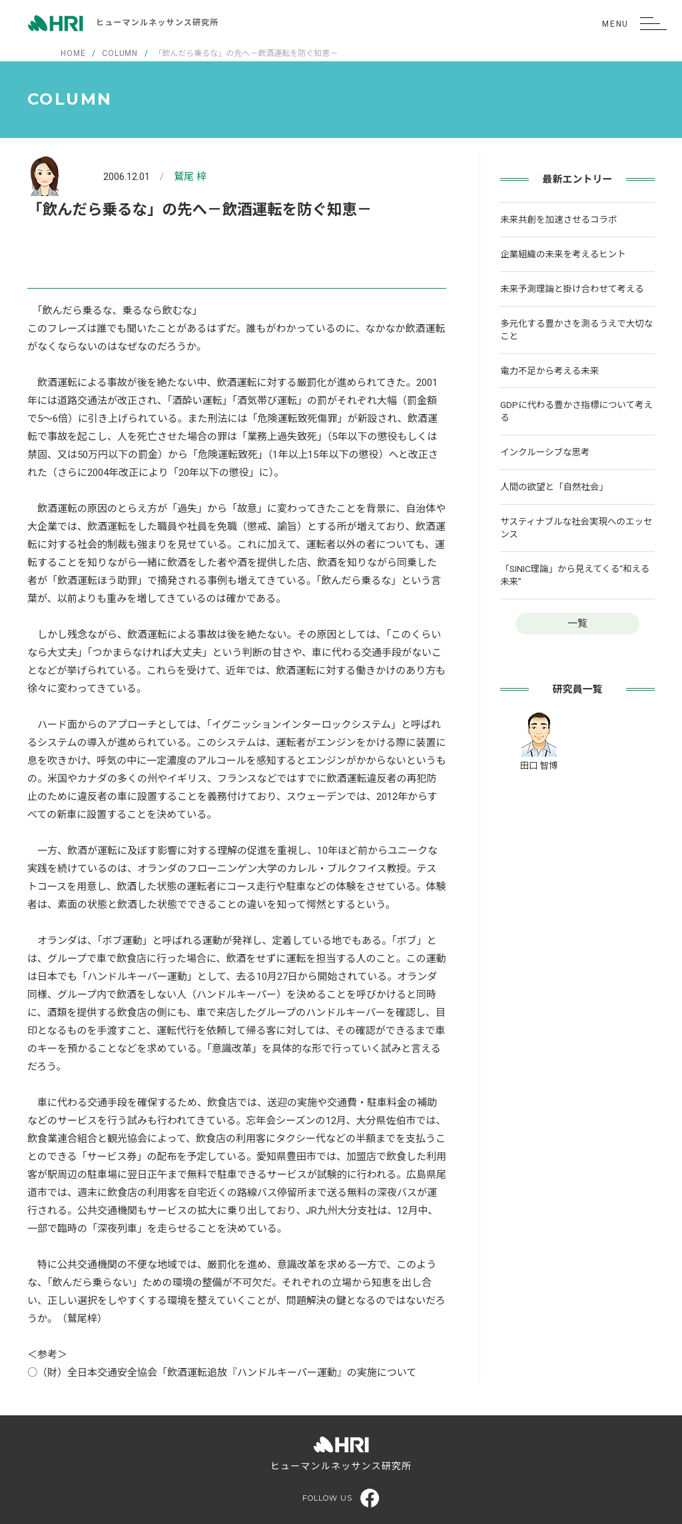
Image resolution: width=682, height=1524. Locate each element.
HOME (73, 53)
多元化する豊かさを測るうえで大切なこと (576, 329)
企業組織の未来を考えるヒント (563, 254)
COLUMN (120, 53)
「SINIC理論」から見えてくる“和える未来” (574, 575)
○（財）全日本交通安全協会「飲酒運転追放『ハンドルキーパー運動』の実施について (221, 1373)
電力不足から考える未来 (549, 370)
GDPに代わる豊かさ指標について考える (576, 411)
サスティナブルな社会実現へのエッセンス (576, 527)
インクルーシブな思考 (544, 452)
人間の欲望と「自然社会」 (554, 486)
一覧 (577, 623)
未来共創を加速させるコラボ (558, 219)
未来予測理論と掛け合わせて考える (572, 288)
